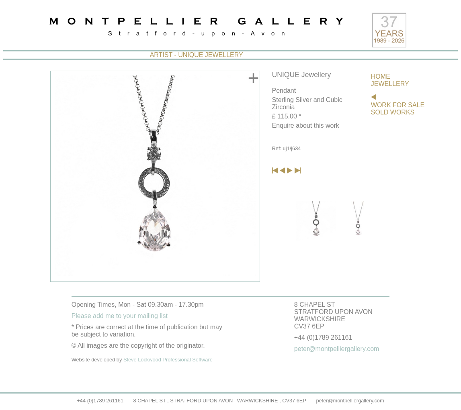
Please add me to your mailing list (120, 315)
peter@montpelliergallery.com (350, 401)
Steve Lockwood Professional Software (168, 360)
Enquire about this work (305, 125)
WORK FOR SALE (397, 105)
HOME (380, 76)
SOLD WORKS (392, 112)
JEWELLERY (390, 83)
